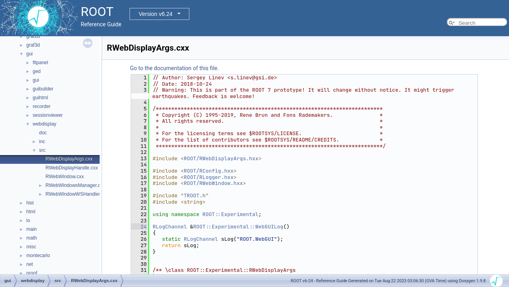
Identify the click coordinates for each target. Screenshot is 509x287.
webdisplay (44, 124)
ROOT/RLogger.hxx (209, 177)
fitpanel (40, 62)
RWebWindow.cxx (64, 176)
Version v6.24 (156, 14)
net (29, 264)
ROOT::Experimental (230, 214)
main (31, 229)
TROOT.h (195, 195)
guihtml (40, 97)
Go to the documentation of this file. (174, 68)
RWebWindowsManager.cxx (75, 185)
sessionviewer (48, 115)
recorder (42, 106)
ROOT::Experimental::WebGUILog (238, 226)
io (28, 220)
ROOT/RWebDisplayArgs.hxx (221, 158)
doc (43, 133)
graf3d (33, 45)
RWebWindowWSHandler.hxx (76, 194)
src (42, 150)
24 (139, 226)
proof (31, 273)
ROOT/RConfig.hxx (209, 170)
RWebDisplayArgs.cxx (68, 159)
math (31, 238)
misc (31, 247)
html (30, 211)
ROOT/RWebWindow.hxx (213, 183)
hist (30, 203)
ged (37, 71)
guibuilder (43, 89)
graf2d (33, 36)
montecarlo (38, 255)
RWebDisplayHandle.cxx (71, 168)
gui (29, 54)
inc (42, 141)
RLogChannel (170, 226)
